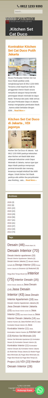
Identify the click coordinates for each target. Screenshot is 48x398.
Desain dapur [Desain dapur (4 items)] (30, 245)
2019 (9, 214)
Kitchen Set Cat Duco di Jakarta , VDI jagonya (23, 123)
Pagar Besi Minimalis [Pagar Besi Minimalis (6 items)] (30, 355)
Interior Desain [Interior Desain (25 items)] (27, 279)
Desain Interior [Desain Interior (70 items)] (23, 250)
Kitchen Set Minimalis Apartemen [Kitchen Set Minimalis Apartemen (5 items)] (19, 339)
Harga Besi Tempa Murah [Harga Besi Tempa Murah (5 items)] (17, 274)
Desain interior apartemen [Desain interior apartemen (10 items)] (21, 255)
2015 (9, 226)
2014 (9, 229)
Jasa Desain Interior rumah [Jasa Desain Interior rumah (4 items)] (21, 310)
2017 (9, 220)
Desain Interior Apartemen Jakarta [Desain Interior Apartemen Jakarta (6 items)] (21, 258)
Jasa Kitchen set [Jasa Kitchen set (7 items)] (29, 322)
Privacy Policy (17, 390)
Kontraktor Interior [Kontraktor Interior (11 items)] (18, 345)
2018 (9, 217)
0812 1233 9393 (31, 6)
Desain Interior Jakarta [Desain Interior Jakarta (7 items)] (17, 261)
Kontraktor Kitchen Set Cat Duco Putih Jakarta (22, 50)
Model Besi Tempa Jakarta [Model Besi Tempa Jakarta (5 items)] (20, 352)
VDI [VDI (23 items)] (25, 361)
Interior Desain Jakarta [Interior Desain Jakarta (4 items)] (15, 285)
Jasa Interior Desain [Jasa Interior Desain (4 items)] (27, 314)
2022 (9, 205)
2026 (9, 202)
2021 (9, 208)
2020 (9, 211)
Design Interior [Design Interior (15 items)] (25, 264)
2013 (9, 232)
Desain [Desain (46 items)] (16, 245)
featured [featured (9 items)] (34, 268)
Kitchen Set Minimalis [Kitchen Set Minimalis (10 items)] (24, 336)
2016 (9, 223)
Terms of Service (29, 390)
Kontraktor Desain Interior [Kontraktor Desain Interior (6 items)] (25, 342)
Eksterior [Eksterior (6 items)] (23, 268)
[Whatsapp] (39, 390)
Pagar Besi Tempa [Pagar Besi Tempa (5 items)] (29, 358)
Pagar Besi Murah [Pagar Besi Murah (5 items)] (14, 358)
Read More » (19, 111)
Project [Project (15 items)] (13, 361)
